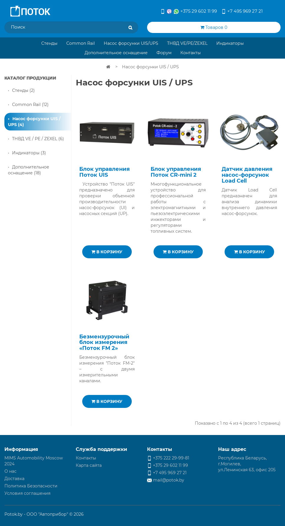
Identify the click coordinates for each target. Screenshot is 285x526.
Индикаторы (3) (29, 153)
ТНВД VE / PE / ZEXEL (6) (38, 138)
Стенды (49, 43)
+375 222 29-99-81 (168, 458)
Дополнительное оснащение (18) (28, 170)
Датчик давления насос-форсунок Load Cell (247, 175)
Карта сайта (89, 465)
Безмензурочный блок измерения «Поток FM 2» (104, 342)
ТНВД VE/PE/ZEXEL (187, 43)
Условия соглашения (27, 493)
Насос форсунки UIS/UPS (131, 43)
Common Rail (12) (30, 104)
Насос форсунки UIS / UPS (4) (34, 121)
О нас (10, 471)
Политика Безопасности (30, 486)
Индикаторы (230, 43)
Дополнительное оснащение (116, 52)
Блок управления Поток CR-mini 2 (176, 172)
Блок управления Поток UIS (104, 172)
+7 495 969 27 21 (242, 11)
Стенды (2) (23, 90)
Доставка (14, 478)
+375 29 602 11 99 (188, 11)
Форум (164, 52)
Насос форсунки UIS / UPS (150, 67)
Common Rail (80, 43)
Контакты (190, 52)
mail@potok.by (165, 480)
